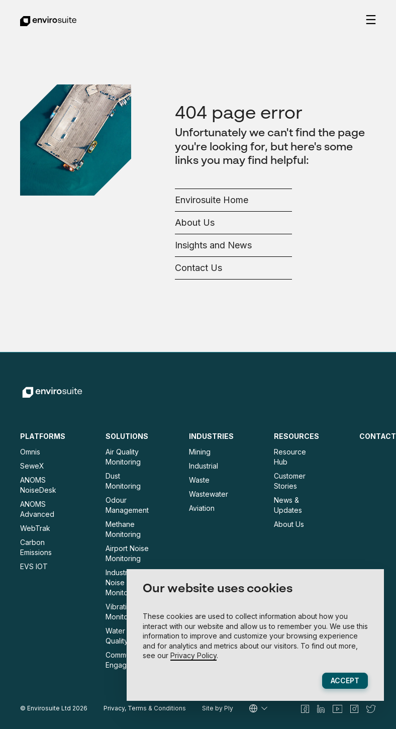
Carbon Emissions (36, 547)
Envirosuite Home (211, 200)
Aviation (202, 508)
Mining (200, 451)
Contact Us (198, 267)
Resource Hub (290, 456)
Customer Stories (290, 481)
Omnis (30, 451)
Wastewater (208, 494)
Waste (199, 480)
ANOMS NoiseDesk (38, 485)
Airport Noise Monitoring (127, 553)
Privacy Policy (193, 655)
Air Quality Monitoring (123, 456)
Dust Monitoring (123, 481)
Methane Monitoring (123, 529)
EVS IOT (34, 566)
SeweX (32, 466)
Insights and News (213, 245)
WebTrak (35, 528)
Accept (345, 680)
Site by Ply (217, 708)
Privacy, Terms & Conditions (145, 708)
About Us (195, 222)
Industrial (203, 466)
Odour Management (127, 505)
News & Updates (288, 505)
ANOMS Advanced (37, 509)
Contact (377, 436)
